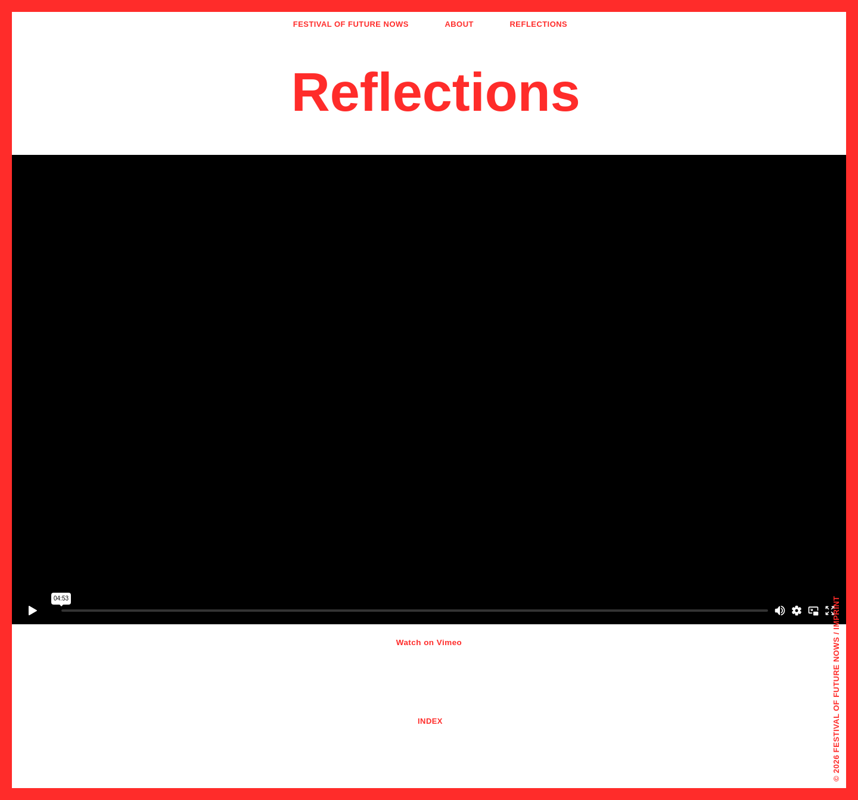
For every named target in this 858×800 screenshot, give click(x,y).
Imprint (836, 613)
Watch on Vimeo (429, 642)
